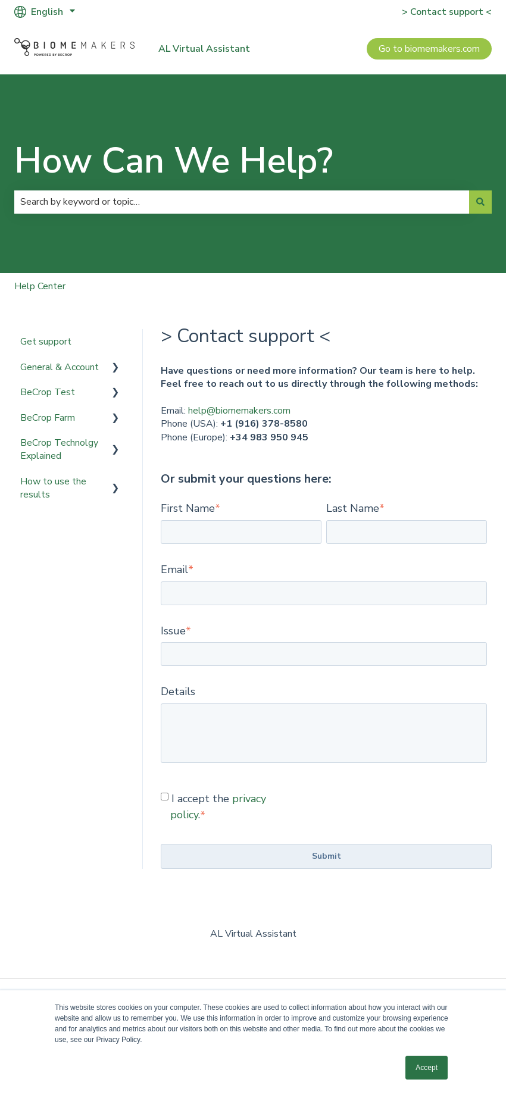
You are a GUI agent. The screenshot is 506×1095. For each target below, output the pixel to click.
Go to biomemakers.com (429, 48)
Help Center (39, 286)
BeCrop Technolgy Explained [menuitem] (59, 449)
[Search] (480, 201)
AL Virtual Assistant (204, 48)
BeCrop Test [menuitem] (47, 392)
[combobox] (241, 201)
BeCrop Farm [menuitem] (47, 417)
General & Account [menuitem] (59, 367)
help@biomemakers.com (239, 410)
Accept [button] (427, 1067)
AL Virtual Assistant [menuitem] (253, 933)
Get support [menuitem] (45, 341)
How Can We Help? (173, 160)
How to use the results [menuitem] (53, 488)
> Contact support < (447, 11)
